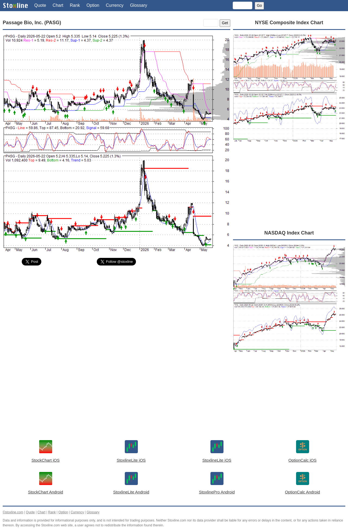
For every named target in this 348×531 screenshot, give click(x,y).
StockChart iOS (46, 460)
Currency (114, 5)
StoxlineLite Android (131, 492)
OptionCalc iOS (302, 460)
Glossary (138, 5)
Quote (40, 5)
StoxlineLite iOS (131, 460)
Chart (58, 5)
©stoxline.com (13, 512)
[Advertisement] (116, 311)
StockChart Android (45, 492)
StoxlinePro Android (217, 492)
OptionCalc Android (302, 492)
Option (92, 5)
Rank (75, 5)
